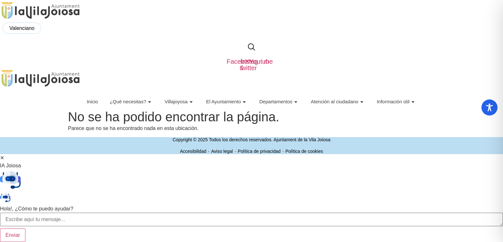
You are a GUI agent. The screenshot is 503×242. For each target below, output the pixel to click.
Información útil (396, 101)
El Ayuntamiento (227, 101)
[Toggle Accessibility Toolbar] (489, 107)
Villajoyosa (179, 101)
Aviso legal (222, 151)
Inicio (92, 101)
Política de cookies (304, 151)
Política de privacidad (259, 151)
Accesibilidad (193, 151)
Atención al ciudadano (338, 101)
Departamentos (279, 101)
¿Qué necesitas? (131, 101)
